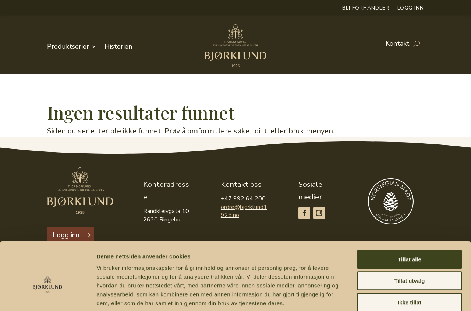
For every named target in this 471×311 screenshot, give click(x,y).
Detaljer (392, 296)
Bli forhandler (365, 9)
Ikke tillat (409, 264)
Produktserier (68, 46)
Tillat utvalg (409, 243)
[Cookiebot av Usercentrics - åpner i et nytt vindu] (47, 296)
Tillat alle (409, 221)
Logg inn (410, 9)
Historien (118, 46)
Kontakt (398, 45)
